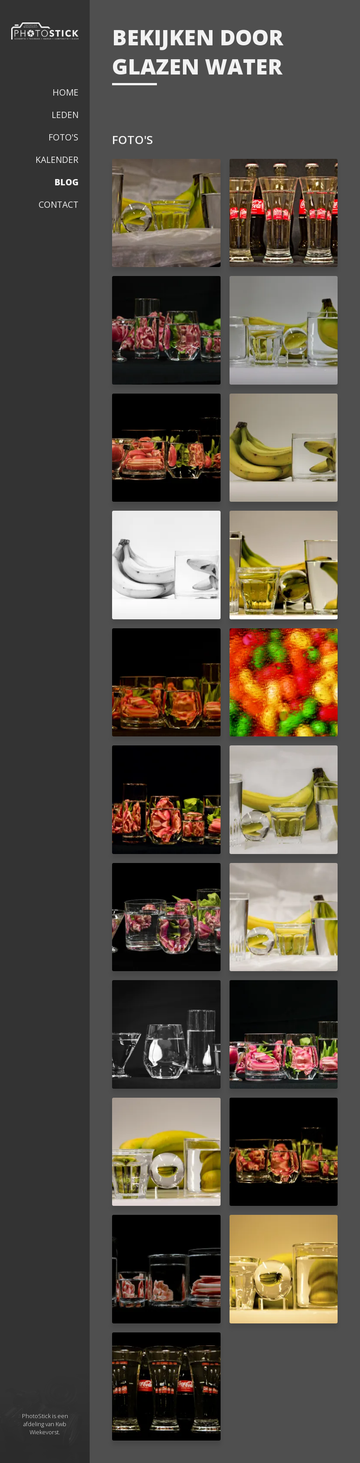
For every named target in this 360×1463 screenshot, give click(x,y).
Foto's (63, 137)
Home (65, 92)
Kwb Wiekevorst (48, 1428)
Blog (66, 182)
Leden (65, 114)
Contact (58, 204)
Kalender (56, 159)
